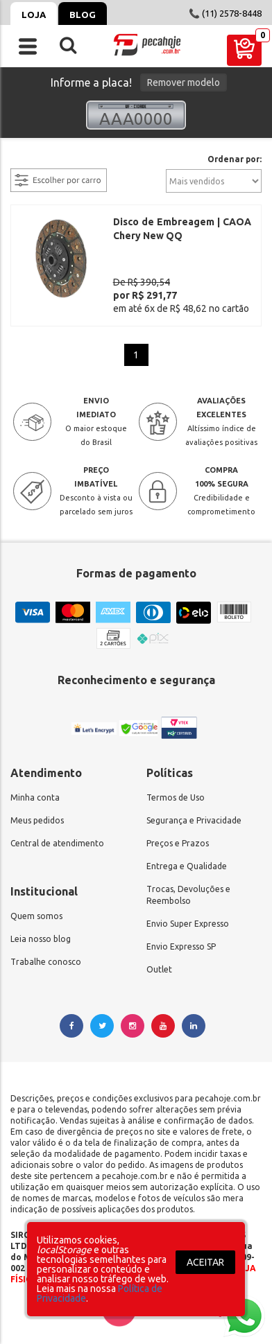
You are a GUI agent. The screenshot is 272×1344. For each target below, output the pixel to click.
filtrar (24, 160)
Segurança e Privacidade (193, 820)
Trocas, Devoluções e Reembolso (188, 894)
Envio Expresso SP (181, 946)
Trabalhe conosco (45, 961)
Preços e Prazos (177, 843)
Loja (34, 14)
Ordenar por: (234, 159)
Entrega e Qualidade (186, 866)
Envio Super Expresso (187, 923)
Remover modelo (183, 82)
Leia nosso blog (40, 938)
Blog (82, 14)
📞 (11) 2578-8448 (225, 13)
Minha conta (35, 797)
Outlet (159, 969)
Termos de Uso (175, 797)
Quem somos (36, 915)
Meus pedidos (37, 820)
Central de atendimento (57, 843)
